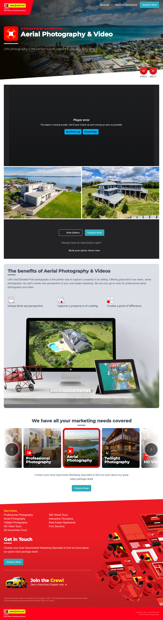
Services (104, 5)
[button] (11, 449)
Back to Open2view (126, 5)
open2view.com (17, 7)
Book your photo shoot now (84, 250)
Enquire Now (149, 4)
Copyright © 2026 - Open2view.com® (147, 614)
